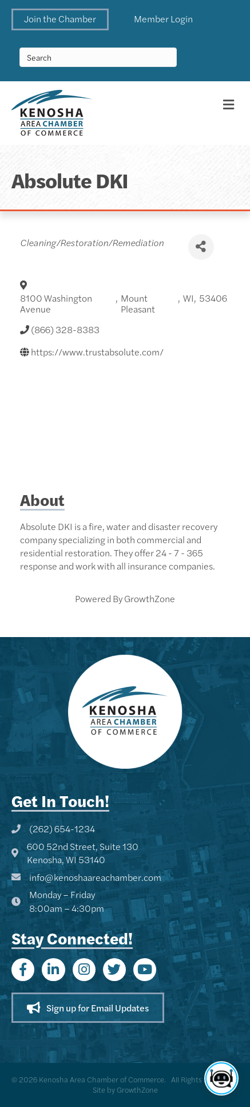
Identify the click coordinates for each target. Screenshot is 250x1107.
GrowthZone (149, 598)
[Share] (201, 247)
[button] (60, 19)
